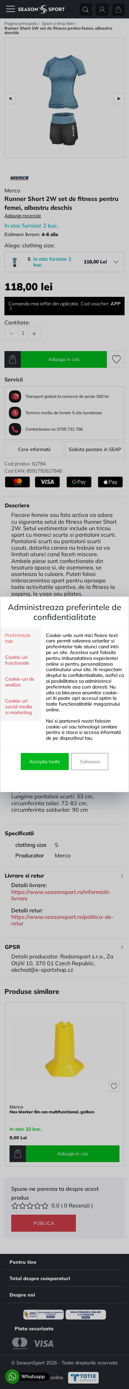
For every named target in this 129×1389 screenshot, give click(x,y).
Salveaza (90, 761)
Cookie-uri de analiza (19, 682)
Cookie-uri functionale (17, 660)
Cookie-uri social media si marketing (18, 706)
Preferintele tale (18, 638)
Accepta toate (44, 761)
